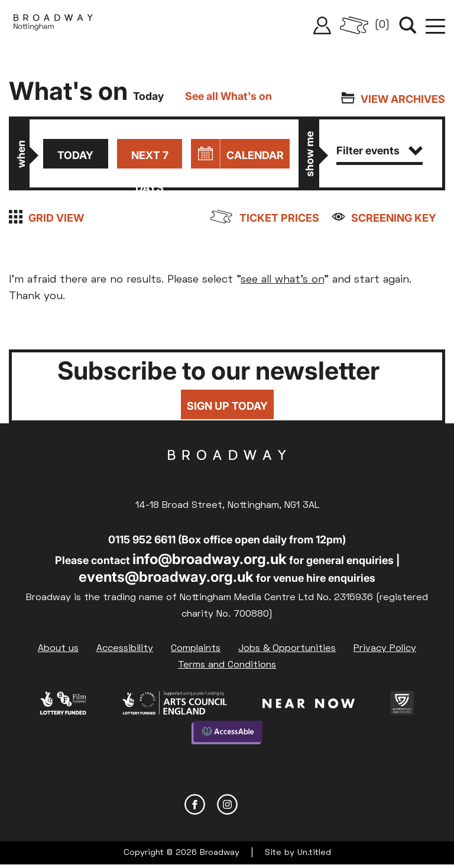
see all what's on (282, 280)
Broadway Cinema (227, 473)
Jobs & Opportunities (287, 648)
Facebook (194, 804)
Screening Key (393, 218)
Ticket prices (279, 218)
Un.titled (314, 853)
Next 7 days (149, 159)
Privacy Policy (385, 648)
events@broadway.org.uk (166, 576)
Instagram (227, 804)
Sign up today (227, 406)
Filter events (379, 150)
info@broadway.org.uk (209, 559)
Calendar (255, 155)
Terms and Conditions (227, 665)
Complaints (195, 648)
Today (75, 155)
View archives (403, 99)
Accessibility (124, 648)
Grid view (56, 218)
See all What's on (228, 96)
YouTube (259, 804)
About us (58, 648)
